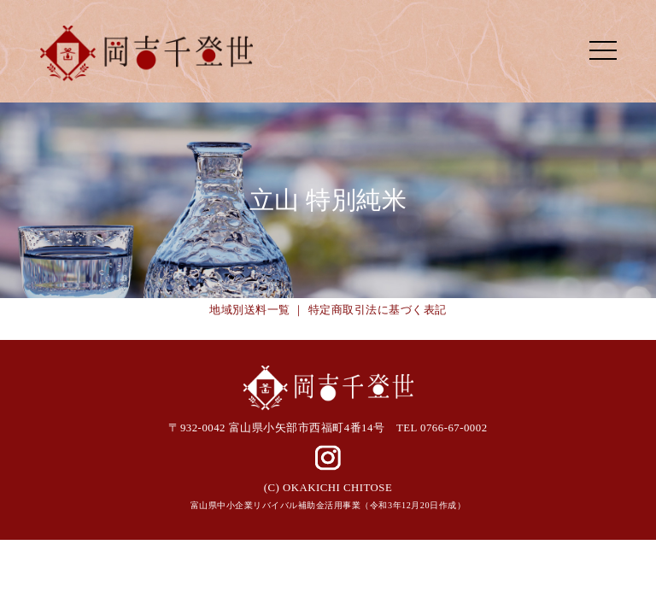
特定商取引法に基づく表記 (377, 310)
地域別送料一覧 (249, 310)
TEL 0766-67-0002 (442, 428)
